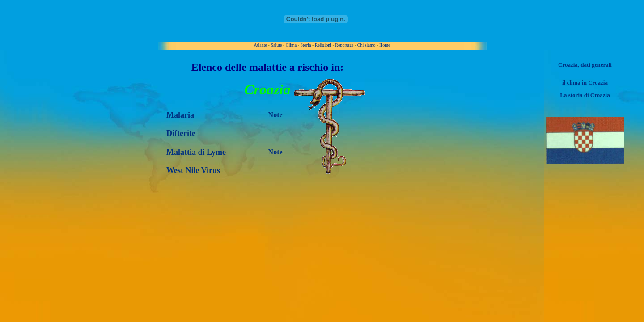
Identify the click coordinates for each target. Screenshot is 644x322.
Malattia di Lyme (196, 152)
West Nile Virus (193, 170)
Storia (306, 44)
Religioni (323, 44)
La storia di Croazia (585, 95)
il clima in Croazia (585, 82)
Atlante (260, 44)
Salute (276, 44)
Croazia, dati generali (585, 64)
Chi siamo (366, 44)
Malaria (180, 114)
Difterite (180, 133)
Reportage (344, 44)
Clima (291, 44)
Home (384, 44)
